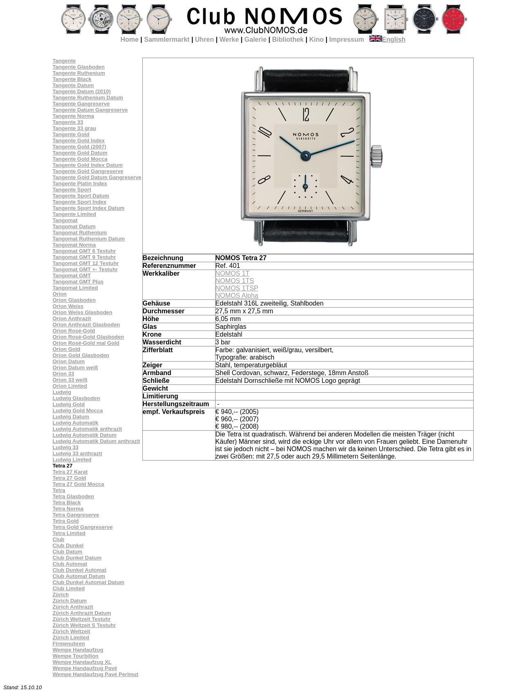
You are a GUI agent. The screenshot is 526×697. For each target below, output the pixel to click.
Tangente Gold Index (78, 140)
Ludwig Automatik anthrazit (87, 429)
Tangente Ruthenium (78, 73)
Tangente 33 (67, 122)
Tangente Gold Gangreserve (87, 171)
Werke (229, 39)
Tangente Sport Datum (80, 196)
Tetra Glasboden (73, 496)
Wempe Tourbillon (75, 656)
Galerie (256, 39)
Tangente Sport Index (79, 202)
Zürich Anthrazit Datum (81, 613)
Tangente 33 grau (74, 128)
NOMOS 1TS (235, 280)
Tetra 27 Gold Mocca (78, 484)
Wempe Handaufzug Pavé (84, 668)
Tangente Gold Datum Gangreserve (96, 177)
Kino (316, 39)
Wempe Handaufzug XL (81, 662)
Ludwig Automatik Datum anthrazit (96, 441)
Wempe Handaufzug (77, 650)
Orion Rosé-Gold (73, 331)
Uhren (204, 39)
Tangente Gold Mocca (79, 159)
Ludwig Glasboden (76, 398)
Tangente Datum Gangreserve (90, 110)
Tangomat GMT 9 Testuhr (84, 257)
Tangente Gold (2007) (79, 147)
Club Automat (69, 564)
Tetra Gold (65, 521)
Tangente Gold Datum (79, 153)
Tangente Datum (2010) (81, 91)
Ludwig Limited (71, 459)
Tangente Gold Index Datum (87, 165)
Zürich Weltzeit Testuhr (81, 619)
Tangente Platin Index (79, 183)
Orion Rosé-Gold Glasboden (88, 337)
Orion (59, 294)
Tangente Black (71, 79)
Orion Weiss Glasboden (82, 312)
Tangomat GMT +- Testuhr (85, 269)
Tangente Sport (71, 190)
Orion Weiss (67, 306)
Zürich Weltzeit (71, 631)
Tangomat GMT (71, 275)
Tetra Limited (68, 533)
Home (129, 39)
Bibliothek (287, 39)
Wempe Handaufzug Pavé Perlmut (95, 674)
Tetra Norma (67, 509)
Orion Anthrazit (71, 318)
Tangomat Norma (74, 245)
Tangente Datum (73, 85)
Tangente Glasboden (78, 67)
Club (58, 539)
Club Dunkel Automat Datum (88, 582)
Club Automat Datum (78, 576)
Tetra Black (66, 502)
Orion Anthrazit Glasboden (86, 325)
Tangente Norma (73, 116)
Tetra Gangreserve (75, 515)
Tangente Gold (70, 134)
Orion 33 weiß (69, 380)
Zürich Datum (69, 601)
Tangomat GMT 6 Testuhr (84, 251)
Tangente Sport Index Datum (88, 208)
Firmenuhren (68, 644)
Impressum (346, 39)
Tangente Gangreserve (81, 104)
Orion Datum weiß (75, 367)
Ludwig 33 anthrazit (77, 453)
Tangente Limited (74, 214)
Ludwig (61, 392)
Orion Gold (66, 349)
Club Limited (68, 588)
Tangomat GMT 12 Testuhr (85, 263)
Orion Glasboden (73, 300)
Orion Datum (68, 361)
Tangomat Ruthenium (79, 232)
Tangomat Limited (75, 288)
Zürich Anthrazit (72, 607)
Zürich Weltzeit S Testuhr (84, 625)
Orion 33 (63, 374)
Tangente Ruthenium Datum (87, 97)
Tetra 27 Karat (70, 472)
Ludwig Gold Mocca (77, 410)
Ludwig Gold (68, 404)
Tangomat (64, 220)
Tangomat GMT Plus (77, 282)
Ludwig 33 (65, 447)
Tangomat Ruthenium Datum (88, 239)
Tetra (58, 490)
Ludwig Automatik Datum (84, 435)
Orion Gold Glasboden (80, 355)
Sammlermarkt (166, 39)
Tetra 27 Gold (69, 478)
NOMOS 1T (233, 273)
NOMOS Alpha (237, 295)
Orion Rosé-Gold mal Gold (85, 343)
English (387, 39)
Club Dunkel (67, 545)
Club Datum (67, 552)
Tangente (64, 61)
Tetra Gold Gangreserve (82, 527)
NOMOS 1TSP (237, 288)
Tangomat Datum (73, 226)
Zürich (60, 594)
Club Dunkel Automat (79, 570)
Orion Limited (69, 386)
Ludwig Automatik (75, 423)
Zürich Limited (70, 637)
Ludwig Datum (70, 417)
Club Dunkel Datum (76, 558)
